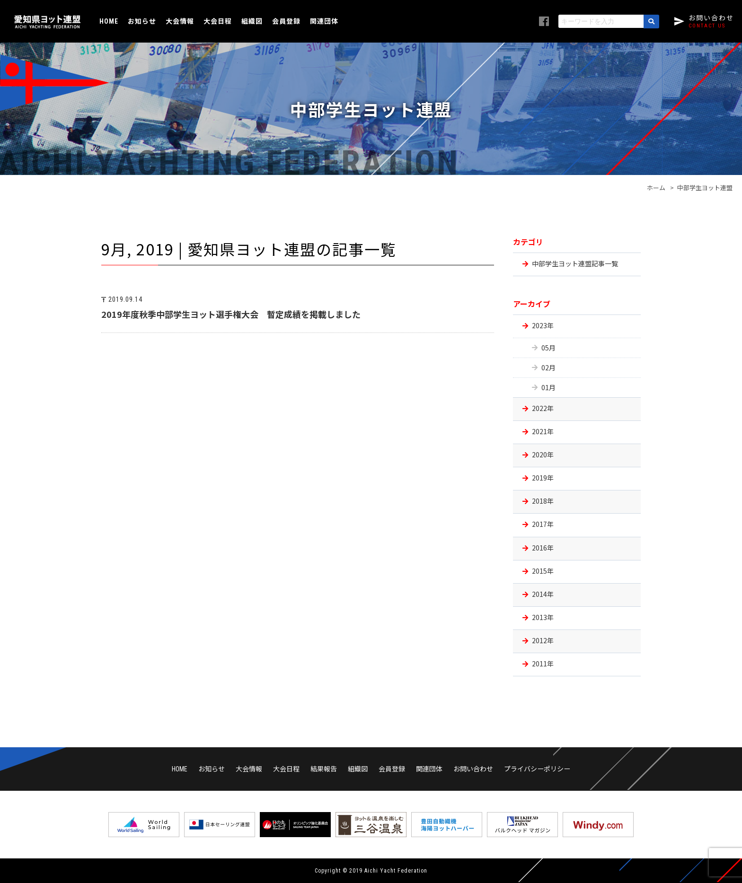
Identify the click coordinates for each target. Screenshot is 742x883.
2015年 (543, 571)
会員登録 (286, 21)
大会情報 (180, 21)
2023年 (543, 325)
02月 (548, 367)
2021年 (543, 431)
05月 (548, 347)
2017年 (543, 524)
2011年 (543, 663)
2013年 (543, 617)
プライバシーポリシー (537, 768)
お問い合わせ (473, 768)
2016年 (543, 547)
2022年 (543, 408)
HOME (108, 21)
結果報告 (323, 768)
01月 (548, 387)
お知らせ (142, 21)
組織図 (252, 21)
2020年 (543, 454)
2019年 (543, 477)
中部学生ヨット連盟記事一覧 (575, 263)
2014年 (543, 594)
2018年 (543, 501)
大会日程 (217, 21)
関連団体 (324, 21)
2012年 (543, 640)
